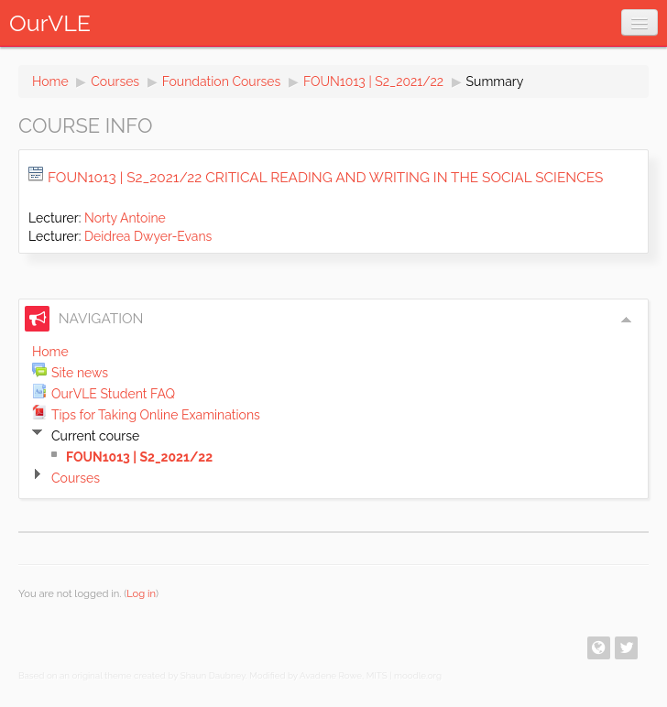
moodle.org (418, 675)
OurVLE (50, 23)
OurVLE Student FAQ (113, 393)
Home (50, 81)
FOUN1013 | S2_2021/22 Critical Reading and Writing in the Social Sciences (325, 177)
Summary (495, 81)
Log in (141, 593)
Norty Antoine (125, 218)
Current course (95, 436)
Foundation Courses (221, 81)
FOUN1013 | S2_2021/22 (373, 81)
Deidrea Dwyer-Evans (148, 236)
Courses (115, 81)
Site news (79, 372)
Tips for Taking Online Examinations (155, 415)
